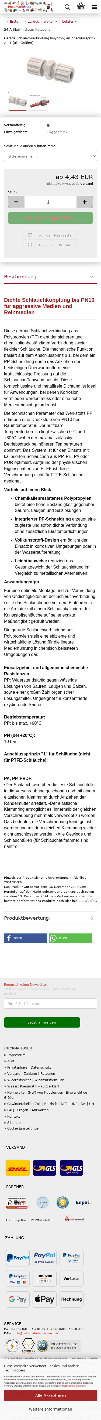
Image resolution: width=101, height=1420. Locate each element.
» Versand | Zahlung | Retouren (29, 1073)
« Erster (13, 21)
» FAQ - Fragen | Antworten (26, 1110)
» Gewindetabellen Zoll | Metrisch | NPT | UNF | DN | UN (49, 1104)
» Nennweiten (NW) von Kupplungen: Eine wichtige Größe (45, 1094)
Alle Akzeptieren (50, 1395)
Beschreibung (20, 276)
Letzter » (69, 21)
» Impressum (15, 1055)
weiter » (50, 21)
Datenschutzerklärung (74, 1385)
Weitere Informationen (50, 1409)
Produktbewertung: (27, 918)
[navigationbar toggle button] (94, 6)
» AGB (9, 1061)
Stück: (13, 192)
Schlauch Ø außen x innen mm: (29, 146)
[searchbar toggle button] (67, 6)
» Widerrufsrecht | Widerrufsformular (34, 1080)
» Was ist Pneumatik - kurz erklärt (31, 1086)
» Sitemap (12, 1122)
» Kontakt (12, 1116)
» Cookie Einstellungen (22, 1128)
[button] (16, 202)
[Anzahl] (50, 202)
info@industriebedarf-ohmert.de (36, 1333)
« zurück (32, 21)
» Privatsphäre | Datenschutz (27, 1067)
